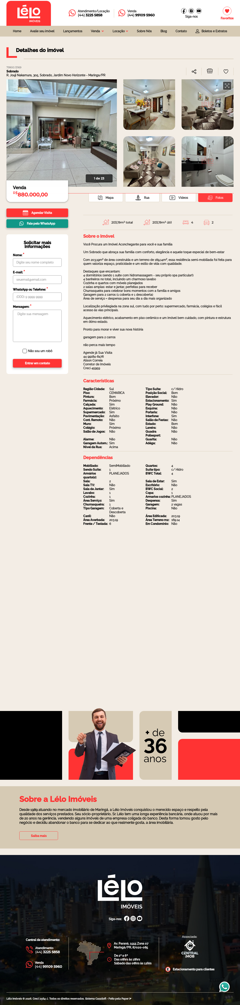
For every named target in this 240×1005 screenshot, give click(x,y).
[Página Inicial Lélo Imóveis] (120, 891)
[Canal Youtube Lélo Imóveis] (139, 919)
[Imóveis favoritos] (227, 13)
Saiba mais (39, 836)
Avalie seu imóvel (42, 31)
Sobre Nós (144, 31)
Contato (181, 31)
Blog (164, 31)
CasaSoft (100, 998)
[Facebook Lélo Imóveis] (126, 919)
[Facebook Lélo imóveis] (183, 11)
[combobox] (97, 31)
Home (17, 31)
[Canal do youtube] (199, 11)
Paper (126, 998)
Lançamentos (72, 31)
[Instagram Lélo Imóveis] (191, 11)
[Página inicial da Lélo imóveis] (28, 13)
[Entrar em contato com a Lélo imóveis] (89, 13)
